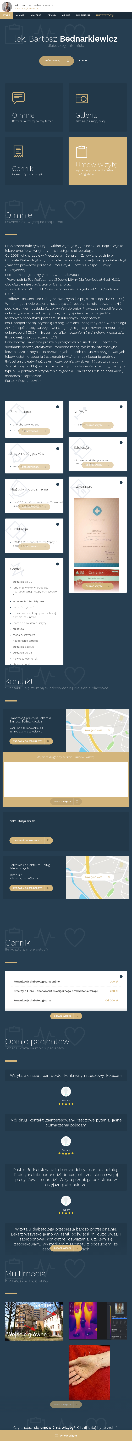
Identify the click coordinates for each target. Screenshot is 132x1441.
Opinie (66, 15)
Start (6, 15)
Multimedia (83, 15)
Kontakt (35, 15)
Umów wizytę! (105, 15)
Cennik (51, 15)
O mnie (20, 15)
